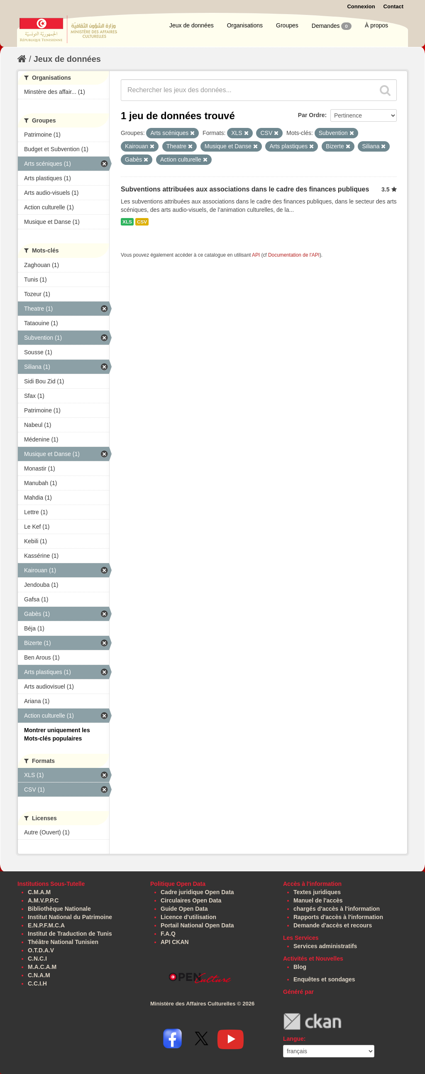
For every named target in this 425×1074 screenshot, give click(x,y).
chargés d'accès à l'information (336, 908)
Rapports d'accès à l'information (338, 917)
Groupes (287, 25)
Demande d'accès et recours (332, 925)
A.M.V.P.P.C (43, 900)
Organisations (245, 25)
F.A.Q (168, 933)
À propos (376, 25)
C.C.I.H (37, 983)
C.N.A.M (39, 975)
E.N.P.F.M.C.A (46, 925)
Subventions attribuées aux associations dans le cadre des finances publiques (245, 189)
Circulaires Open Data (191, 900)
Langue (293, 1038)
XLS (127, 222)
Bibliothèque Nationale (59, 908)
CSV (142, 222)
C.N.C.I (37, 958)
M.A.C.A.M (42, 967)
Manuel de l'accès (318, 900)
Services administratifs (325, 946)
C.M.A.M (39, 892)
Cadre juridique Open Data (197, 892)
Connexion (361, 6)
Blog (299, 967)
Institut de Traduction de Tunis (70, 933)
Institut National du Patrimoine (70, 917)
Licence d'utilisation (188, 917)
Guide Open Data (184, 908)
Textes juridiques (317, 892)
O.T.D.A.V (41, 950)
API (256, 255)
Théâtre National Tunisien (63, 942)
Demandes (332, 26)
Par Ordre (311, 115)
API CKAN (175, 942)
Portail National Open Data (197, 925)
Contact (393, 6)
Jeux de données (191, 25)
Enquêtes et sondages (324, 979)
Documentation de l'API (294, 255)
